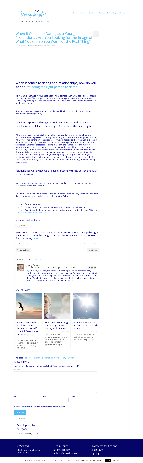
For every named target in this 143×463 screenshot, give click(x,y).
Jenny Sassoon (22, 45)
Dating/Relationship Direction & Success (45, 45)
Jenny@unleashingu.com (66, 453)
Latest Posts (39, 259)
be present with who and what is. (33, 212)
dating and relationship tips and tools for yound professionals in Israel (58, 243)
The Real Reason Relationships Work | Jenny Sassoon (49, 357)
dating (39, 243)
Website (74, 396)
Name (16, 396)
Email (45, 396)
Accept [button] (108, 460)
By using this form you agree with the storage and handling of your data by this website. (40, 406)
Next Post (93, 250)
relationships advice (26, 246)
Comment (17, 369)
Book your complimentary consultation (29, 451)
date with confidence (33, 243)
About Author (23, 259)
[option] (29, 323)
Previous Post (23, 250)
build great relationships (22, 243)
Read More (115, 460)
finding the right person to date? (53, 87)
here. (35, 238)
